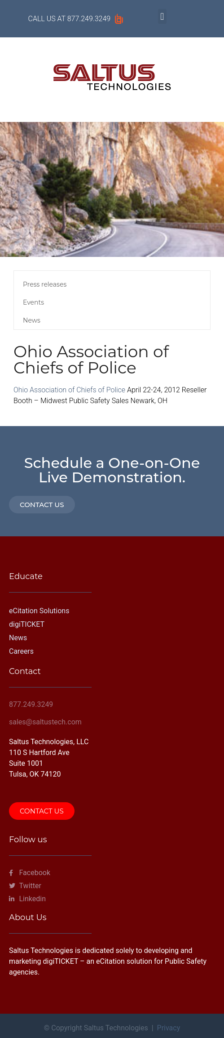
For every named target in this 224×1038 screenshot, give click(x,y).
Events (33, 302)
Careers (21, 651)
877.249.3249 (88, 18)
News (31, 320)
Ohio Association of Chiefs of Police (69, 390)
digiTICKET (26, 624)
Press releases (44, 284)
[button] (162, 16)
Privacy (168, 1028)
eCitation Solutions (39, 611)
